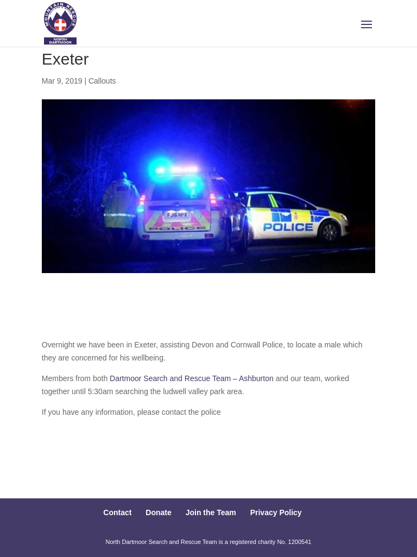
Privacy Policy (276, 512)
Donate (158, 512)
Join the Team (211, 512)
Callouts (102, 81)
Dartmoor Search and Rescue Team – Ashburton (192, 378)
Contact (117, 512)
